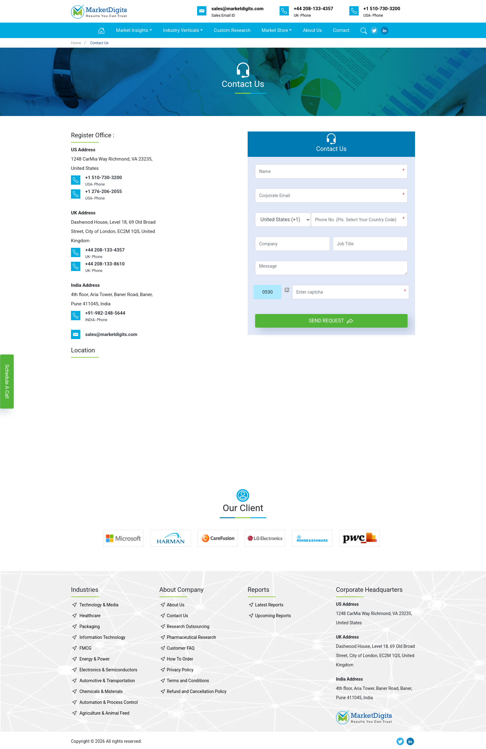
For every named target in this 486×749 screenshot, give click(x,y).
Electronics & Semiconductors (108, 669)
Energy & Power (94, 658)
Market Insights (132, 30)
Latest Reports (269, 604)
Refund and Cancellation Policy (197, 691)
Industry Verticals (181, 30)
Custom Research (232, 30)
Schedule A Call (7, 381)
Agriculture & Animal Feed (104, 713)
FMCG (85, 648)
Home (76, 43)
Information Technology (102, 637)
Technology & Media (98, 604)
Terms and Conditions (188, 680)
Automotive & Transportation (107, 680)
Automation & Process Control (108, 702)
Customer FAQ (181, 648)
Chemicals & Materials (100, 691)
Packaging (89, 626)
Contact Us (99, 43)
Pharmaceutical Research (191, 637)
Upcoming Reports (273, 615)
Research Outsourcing (188, 626)
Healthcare (89, 615)
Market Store (275, 30)
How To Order (180, 658)
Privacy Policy (180, 669)
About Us (312, 30)
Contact (341, 30)
